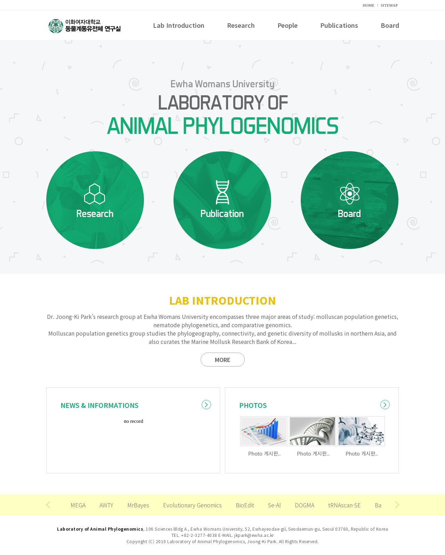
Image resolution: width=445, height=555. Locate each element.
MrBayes (138, 505)
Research (241, 26)
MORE (222, 359)
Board (390, 26)
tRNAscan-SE (344, 505)
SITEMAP (389, 5)
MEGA (78, 505)
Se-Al (274, 505)
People (287, 26)
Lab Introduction (178, 26)
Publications (339, 26)
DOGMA (304, 505)
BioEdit (245, 505)
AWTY (106, 505)
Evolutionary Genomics (192, 505)
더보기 (206, 404)
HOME (369, 5)
